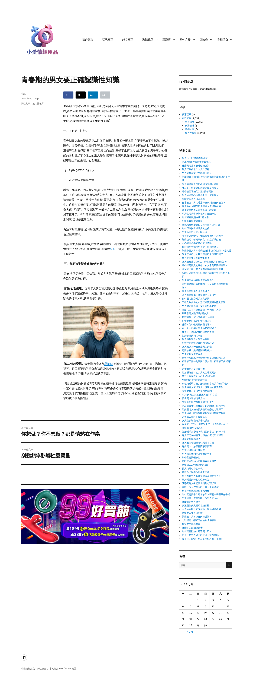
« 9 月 (190, 631)
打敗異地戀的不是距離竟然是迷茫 (199, 461)
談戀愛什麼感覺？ (191, 439)
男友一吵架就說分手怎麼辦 (195, 490)
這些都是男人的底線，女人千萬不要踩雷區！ (205, 265)
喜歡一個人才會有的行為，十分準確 (200, 487)
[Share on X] (81, 95)
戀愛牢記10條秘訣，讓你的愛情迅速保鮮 (202, 435)
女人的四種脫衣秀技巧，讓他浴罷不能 (201, 509)
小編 (23, 93)
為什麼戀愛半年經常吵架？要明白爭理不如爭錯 (206, 494)
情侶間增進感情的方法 (193, 398)
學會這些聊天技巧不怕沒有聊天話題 (200, 184)
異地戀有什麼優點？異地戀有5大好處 (201, 224)
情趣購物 (87, 39)
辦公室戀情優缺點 (191, 457)
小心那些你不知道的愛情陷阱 (197, 243)
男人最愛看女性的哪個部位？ (197, 173)
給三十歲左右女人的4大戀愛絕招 (198, 376)
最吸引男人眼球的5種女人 (195, 313)
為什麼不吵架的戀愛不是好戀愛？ (199, 328)
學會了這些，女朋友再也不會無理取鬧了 (202, 254)
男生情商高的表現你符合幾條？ (198, 280)
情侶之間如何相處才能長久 (195, 257)
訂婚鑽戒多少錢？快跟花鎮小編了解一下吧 (203, 431)
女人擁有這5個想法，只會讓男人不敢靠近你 (204, 261)
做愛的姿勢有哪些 (191, 501)
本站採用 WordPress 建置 (62, 668)
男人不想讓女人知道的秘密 (195, 339)
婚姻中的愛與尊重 (191, 523)
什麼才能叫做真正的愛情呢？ (197, 324)
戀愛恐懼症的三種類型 (193, 450)
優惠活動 (186, 114)
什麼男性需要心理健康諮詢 (195, 165)
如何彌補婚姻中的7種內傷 (195, 217)
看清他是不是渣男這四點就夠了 (198, 391)
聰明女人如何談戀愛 (192, 512)
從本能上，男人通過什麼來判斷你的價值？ (203, 202)
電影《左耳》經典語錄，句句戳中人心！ (202, 309)
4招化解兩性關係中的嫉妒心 (196, 161)
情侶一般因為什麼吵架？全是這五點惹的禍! (204, 357)
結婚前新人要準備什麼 (193, 368)
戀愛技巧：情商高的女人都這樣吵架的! (202, 239)
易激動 (108, 363)
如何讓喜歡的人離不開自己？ (197, 531)
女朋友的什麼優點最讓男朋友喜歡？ (200, 187)
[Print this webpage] (105, 95)
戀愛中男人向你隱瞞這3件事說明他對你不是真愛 (206, 250)
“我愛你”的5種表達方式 (194, 379)
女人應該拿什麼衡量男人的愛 (197, 346)
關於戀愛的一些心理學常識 (195, 479)
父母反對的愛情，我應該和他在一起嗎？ (202, 235)
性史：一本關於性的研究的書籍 (198, 331)
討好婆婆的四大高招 (192, 335)
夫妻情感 (189, 125)
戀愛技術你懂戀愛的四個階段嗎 (198, 342)
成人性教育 (38, 103)
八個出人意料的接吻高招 (194, 416)
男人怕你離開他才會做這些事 (197, 453)
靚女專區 (128, 39)
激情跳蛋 (148, 39)
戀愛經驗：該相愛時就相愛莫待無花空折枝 (203, 413)
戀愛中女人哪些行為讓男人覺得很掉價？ (202, 206)
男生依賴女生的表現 (192, 354)
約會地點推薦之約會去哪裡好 (197, 320)
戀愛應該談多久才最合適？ (195, 291)
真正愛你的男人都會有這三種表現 (199, 209)
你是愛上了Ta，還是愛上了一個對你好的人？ (205, 424)
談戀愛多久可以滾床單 (193, 198)
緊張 (113, 249)
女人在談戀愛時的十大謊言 (195, 420)
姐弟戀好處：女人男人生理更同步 (199, 372)
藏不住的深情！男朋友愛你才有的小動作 (202, 538)
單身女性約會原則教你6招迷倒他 (199, 213)
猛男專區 (107, 39)
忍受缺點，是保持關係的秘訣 (197, 350)
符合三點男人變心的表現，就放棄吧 (200, 535)
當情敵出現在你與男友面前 (195, 472)
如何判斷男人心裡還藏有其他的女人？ (201, 475)
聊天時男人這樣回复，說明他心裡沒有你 (202, 387)
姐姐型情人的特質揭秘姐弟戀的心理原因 (202, 409)
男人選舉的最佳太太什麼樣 (195, 169)
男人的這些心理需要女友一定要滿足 (200, 195)
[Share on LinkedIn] (93, 95)
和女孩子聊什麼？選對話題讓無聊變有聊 (202, 269)
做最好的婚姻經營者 (192, 527)
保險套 (204, 39)
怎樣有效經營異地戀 (192, 221)
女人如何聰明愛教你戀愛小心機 (198, 442)
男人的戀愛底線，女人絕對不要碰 (199, 306)
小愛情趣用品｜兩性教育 (33, 668)
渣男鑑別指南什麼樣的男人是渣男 (199, 294)
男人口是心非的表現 (192, 468)
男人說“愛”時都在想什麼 (195, 158)
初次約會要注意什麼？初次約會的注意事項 (203, 405)
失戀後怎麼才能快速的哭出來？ (198, 402)
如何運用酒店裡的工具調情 (195, 298)
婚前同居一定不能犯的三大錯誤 (198, 317)
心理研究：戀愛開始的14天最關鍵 (199, 520)
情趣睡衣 (222, 39)
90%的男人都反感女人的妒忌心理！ (200, 394)
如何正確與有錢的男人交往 (195, 228)
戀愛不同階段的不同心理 (194, 232)
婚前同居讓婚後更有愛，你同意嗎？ (200, 246)
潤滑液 (166, 39)
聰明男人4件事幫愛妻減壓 (195, 464)
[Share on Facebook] (68, 95)
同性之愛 (185, 39)
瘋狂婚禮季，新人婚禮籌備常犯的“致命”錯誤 (205, 383)
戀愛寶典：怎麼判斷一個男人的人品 (200, 498)
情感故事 (189, 129)
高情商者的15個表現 (192, 427)
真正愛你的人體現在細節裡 (195, 505)
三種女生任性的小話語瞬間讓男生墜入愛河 (203, 302)
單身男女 (189, 121)
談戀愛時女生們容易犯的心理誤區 (199, 483)
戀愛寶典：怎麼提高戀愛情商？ (198, 446)
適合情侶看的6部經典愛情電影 (197, 191)
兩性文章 (25, 103)
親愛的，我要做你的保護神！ (197, 516)
